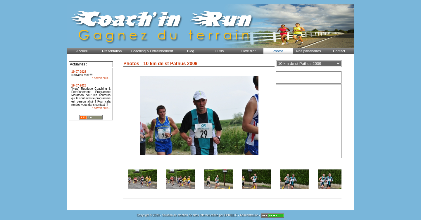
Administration (249, 215)
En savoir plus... (100, 78)
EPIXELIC (230, 215)
